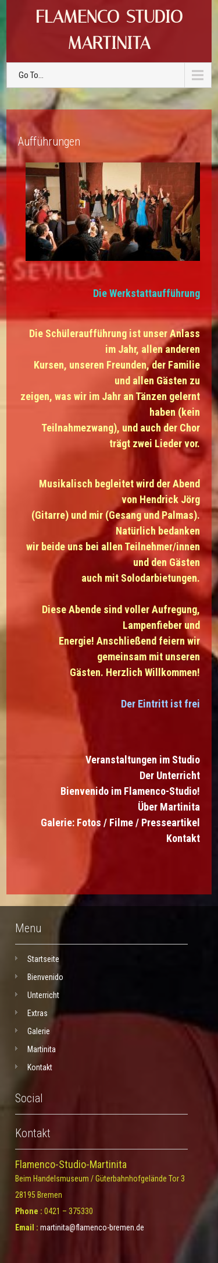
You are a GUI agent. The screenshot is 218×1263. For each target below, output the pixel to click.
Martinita (41, 1049)
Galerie (38, 1031)
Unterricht (43, 995)
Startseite (43, 959)
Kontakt (183, 838)
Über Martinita (169, 807)
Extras (37, 1013)
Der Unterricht (170, 775)
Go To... (31, 75)
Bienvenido (45, 977)
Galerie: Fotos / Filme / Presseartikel (120, 822)
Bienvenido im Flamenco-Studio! (130, 791)
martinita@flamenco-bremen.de (92, 1227)
